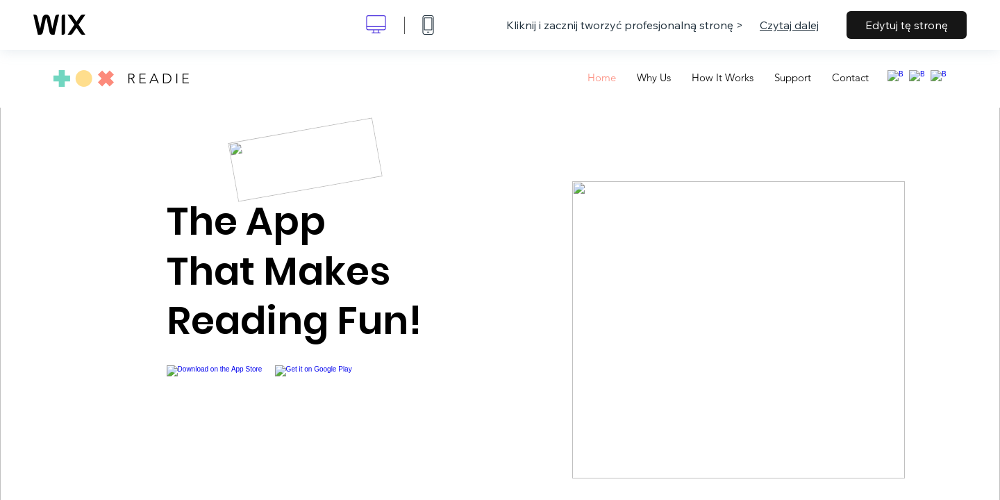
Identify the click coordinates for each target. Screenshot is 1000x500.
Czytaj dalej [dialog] (789, 25)
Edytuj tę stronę (906, 25)
